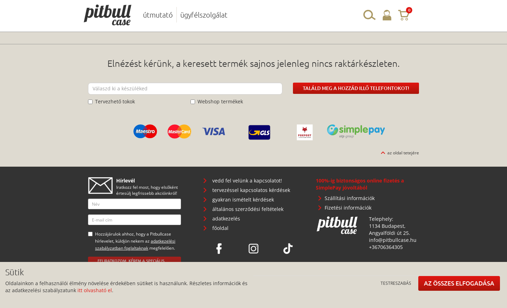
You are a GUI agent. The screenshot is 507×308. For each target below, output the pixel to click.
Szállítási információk (350, 198)
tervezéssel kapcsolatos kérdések (251, 190)
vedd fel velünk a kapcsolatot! (247, 180)
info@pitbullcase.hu (393, 240)
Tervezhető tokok (111, 101)
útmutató (158, 15)
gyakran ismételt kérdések (243, 199)
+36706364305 (386, 247)
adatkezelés (226, 218)
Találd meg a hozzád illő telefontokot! (356, 88)
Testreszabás (396, 283)
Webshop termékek (216, 101)
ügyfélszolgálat (203, 15)
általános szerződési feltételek (247, 209)
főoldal (220, 228)
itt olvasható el (94, 290)
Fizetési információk (348, 207)
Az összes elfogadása (459, 283)
